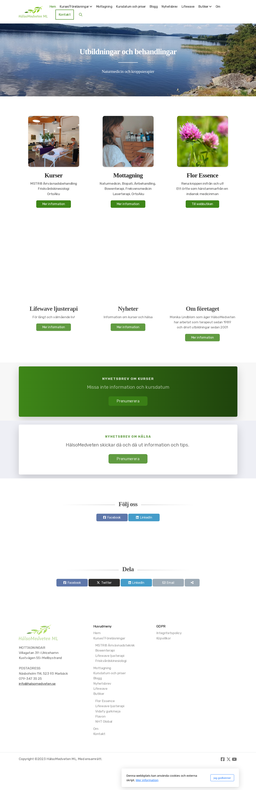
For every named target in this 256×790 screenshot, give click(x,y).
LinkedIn (146, 519)
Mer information (53, 204)
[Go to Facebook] (223, 759)
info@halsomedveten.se (37, 684)
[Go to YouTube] (234, 759)
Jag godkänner (170, 778)
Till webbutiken (202, 204)
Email (170, 584)
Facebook (114, 519)
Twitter (106, 584)
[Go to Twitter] (229, 759)
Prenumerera (128, 402)
